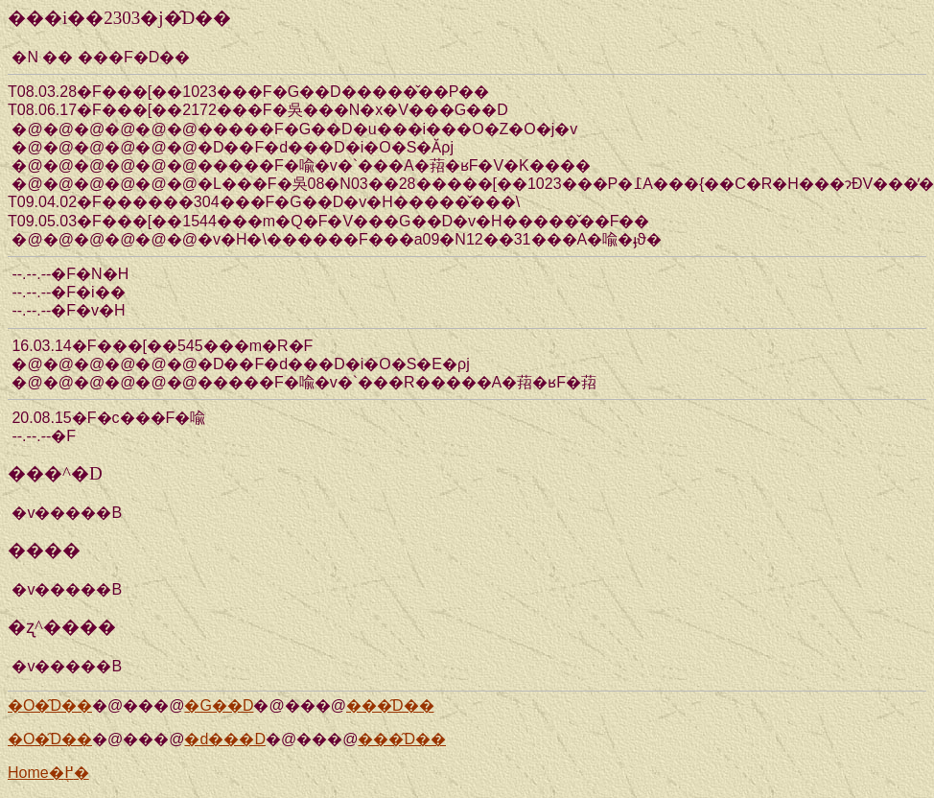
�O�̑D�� (50, 705)
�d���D (224, 739)
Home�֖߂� (48, 772)
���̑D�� (390, 705)
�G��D (218, 705)
